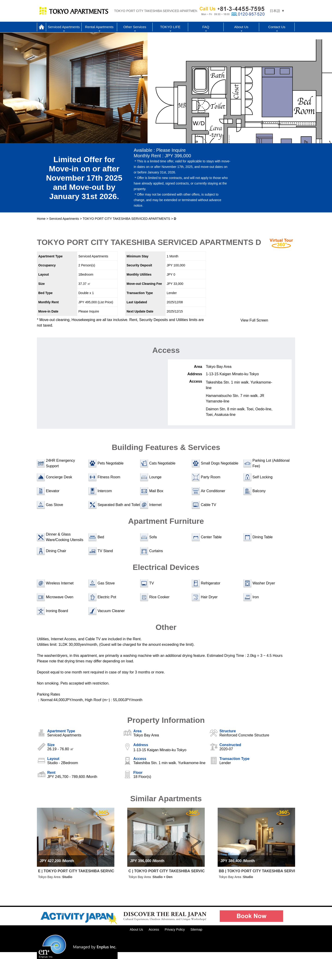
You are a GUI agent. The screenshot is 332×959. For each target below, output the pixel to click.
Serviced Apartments (64, 27)
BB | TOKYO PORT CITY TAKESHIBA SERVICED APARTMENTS (257, 871)
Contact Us (276, 27)
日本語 (275, 11)
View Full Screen (254, 320)
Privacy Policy (175, 929)
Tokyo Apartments (74, 11)
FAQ (205, 27)
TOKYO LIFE (170, 27)
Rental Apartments (99, 27)
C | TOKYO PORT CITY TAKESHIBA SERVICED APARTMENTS (166, 871)
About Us (241, 27)
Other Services (134, 27)
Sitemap (196, 929)
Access (154, 929)
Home (41, 27)
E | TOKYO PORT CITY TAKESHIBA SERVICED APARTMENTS (76, 871)
